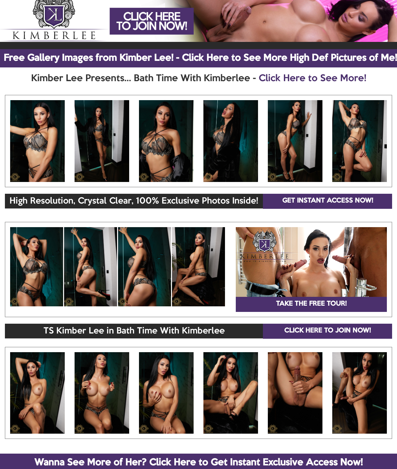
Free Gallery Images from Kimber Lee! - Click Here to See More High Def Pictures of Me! (200, 58)
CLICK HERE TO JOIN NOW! (327, 331)
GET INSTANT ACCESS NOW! (327, 201)
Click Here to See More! (312, 78)
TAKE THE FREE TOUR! (311, 304)
